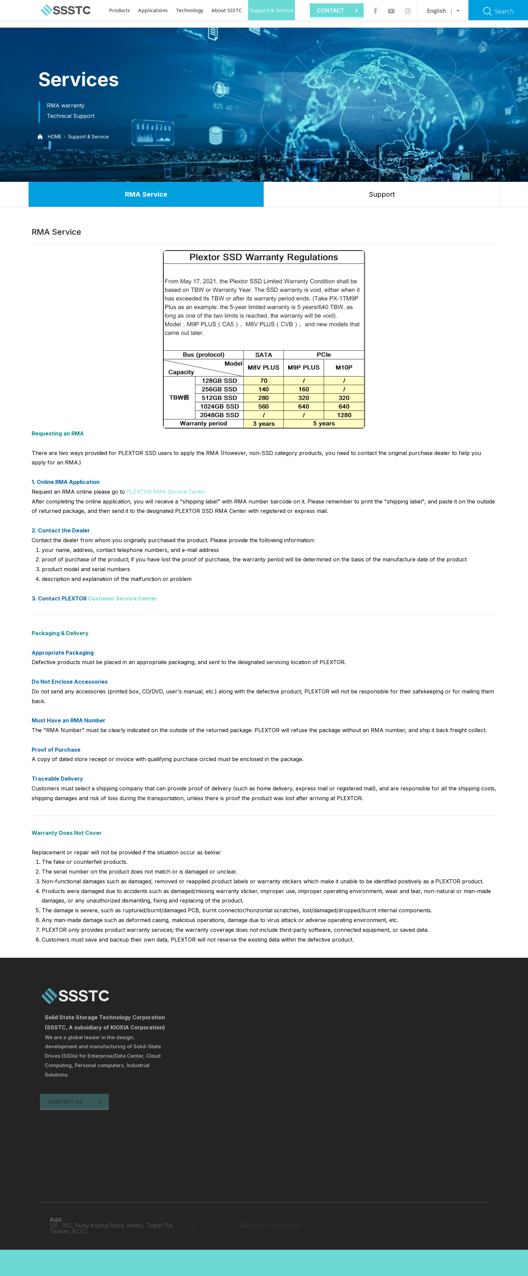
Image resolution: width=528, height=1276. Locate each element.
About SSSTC (226, 10)
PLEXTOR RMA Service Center (166, 491)
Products (119, 10)
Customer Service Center (122, 598)
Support (382, 194)
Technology (189, 10)
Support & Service (271, 10)
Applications (153, 10)
